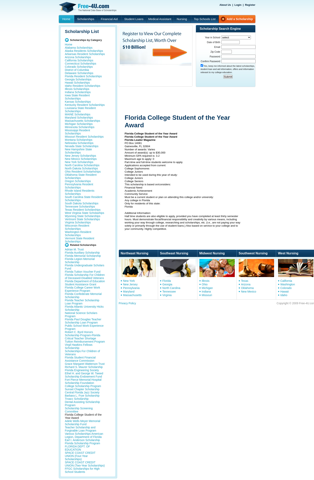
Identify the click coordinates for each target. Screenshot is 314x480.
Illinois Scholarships (77, 89)
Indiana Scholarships (78, 92)
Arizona (245, 284)
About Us (225, 4)
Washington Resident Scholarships (78, 233)
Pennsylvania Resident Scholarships (79, 186)
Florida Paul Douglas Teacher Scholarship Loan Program (83, 321)
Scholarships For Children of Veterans (82, 353)
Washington (287, 284)
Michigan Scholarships (79, 124)
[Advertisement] (194, 101)
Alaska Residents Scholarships (84, 50)
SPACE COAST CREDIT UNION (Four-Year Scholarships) (80, 456)
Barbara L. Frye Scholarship (82, 395)
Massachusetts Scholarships (82, 120)
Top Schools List (204, 19)
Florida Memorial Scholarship (83, 255)
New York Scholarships (79, 162)
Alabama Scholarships (79, 47)
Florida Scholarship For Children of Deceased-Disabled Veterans (85, 276)
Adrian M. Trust (74, 249)
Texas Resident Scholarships (83, 209)
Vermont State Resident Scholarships (79, 240)
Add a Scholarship (240, 19)
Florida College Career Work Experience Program (82, 289)
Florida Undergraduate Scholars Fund (84, 267)
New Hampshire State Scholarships (78, 151)
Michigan (207, 288)
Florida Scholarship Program (82, 443)
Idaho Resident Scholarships (82, 85)
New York (129, 280)
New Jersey (130, 284)
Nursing (182, 19)
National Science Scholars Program (81, 314)
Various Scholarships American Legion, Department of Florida (84, 435)
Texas (244, 280)
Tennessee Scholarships (80, 206)
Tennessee (169, 291)
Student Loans (134, 19)
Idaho (283, 295)
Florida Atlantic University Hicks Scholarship (84, 308)
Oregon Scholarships (78, 181)
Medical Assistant (159, 19)
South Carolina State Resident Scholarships (83, 198)
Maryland (129, 291)
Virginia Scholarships (78, 222)
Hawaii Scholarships (77, 82)
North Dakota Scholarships (81, 168)
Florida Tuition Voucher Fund (82, 271)
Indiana (206, 291)
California (286, 280)
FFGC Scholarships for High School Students (82, 470)
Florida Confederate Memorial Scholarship (83, 295)
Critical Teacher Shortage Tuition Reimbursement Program (85, 340)
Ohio (205, 284)
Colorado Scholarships (79, 66)
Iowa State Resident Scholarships (77, 97)
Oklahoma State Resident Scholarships (81, 176)
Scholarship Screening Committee (79, 410)
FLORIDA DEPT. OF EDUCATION (77, 448)
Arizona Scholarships (78, 57)
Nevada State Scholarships (82, 146)
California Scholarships (79, 60)
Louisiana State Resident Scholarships (80, 109)
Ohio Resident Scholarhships (83, 171)
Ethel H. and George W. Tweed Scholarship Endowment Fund (84, 375)
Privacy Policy (127, 303)
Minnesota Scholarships (80, 127)
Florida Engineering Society (82, 370)
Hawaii (284, 291)
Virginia (167, 295)
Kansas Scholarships (78, 101)
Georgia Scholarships (78, 79)
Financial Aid (109, 19)
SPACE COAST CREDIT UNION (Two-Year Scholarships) (85, 464)
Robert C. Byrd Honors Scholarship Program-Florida (82, 333)
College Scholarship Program (83, 386)
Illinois (206, 280)
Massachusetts (132, 295)
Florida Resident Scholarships (83, 76)
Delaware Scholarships (79, 73)
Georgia (167, 284)
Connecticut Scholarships (80, 63)
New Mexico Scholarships (81, 158)
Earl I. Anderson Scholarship (82, 440)
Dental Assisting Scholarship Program (82, 403)
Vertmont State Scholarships (82, 219)
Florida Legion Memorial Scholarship (80, 260)
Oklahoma (247, 288)
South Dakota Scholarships (82, 203)
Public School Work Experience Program (84, 327)
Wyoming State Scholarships (82, 216)
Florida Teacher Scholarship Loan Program (82, 302)
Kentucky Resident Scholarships (85, 104)
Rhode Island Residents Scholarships (80, 192)
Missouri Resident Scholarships (84, 136)
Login (237, 4)
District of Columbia (77, 69)
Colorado (286, 288)
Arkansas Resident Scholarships (85, 54)
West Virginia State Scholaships (84, 212)
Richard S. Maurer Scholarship (84, 367)
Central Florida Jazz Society (82, 392)
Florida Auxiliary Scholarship (82, 252)
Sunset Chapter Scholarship (82, 389)
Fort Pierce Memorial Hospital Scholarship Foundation (83, 381)
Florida (166, 280)
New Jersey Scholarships (80, 155)
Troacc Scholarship (77, 398)
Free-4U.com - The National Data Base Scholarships (88, 7)
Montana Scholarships (79, 139)
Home (66, 19)
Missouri (207, 295)
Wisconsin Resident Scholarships (77, 227)
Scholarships (85, 19)
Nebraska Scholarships (79, 143)
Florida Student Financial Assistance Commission (80, 359)
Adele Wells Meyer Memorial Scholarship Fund (82, 422)
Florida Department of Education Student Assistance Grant (85, 283)
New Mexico (248, 291)
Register (250, 4)
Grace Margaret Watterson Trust (85, 363)
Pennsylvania (131, 288)
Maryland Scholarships (79, 117)
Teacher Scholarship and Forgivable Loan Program (80, 429)
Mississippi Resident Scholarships (77, 132)
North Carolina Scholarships (82, 165)
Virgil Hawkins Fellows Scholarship (79, 346)
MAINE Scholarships (77, 114)
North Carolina (171, 288)
